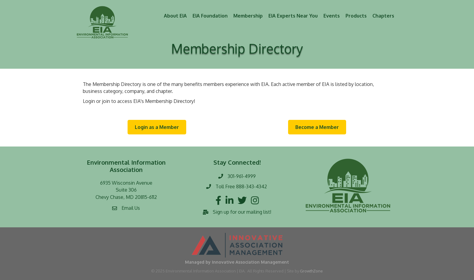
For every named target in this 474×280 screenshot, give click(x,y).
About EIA (175, 16)
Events (331, 16)
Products (356, 16)
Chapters (383, 16)
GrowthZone (311, 270)
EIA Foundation (210, 16)
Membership (248, 16)
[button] (157, 127)
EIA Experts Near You (293, 16)
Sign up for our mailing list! (242, 212)
